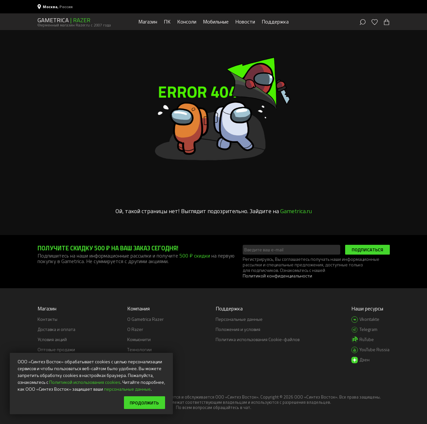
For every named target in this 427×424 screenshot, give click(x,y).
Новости (245, 21)
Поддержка (275, 21)
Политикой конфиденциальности (277, 276)
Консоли (186, 21)
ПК (167, 21)
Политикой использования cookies (84, 382)
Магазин (147, 21)
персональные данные (127, 388)
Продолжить (143, 402)
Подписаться (367, 249)
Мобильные (216, 21)
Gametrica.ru (296, 211)
